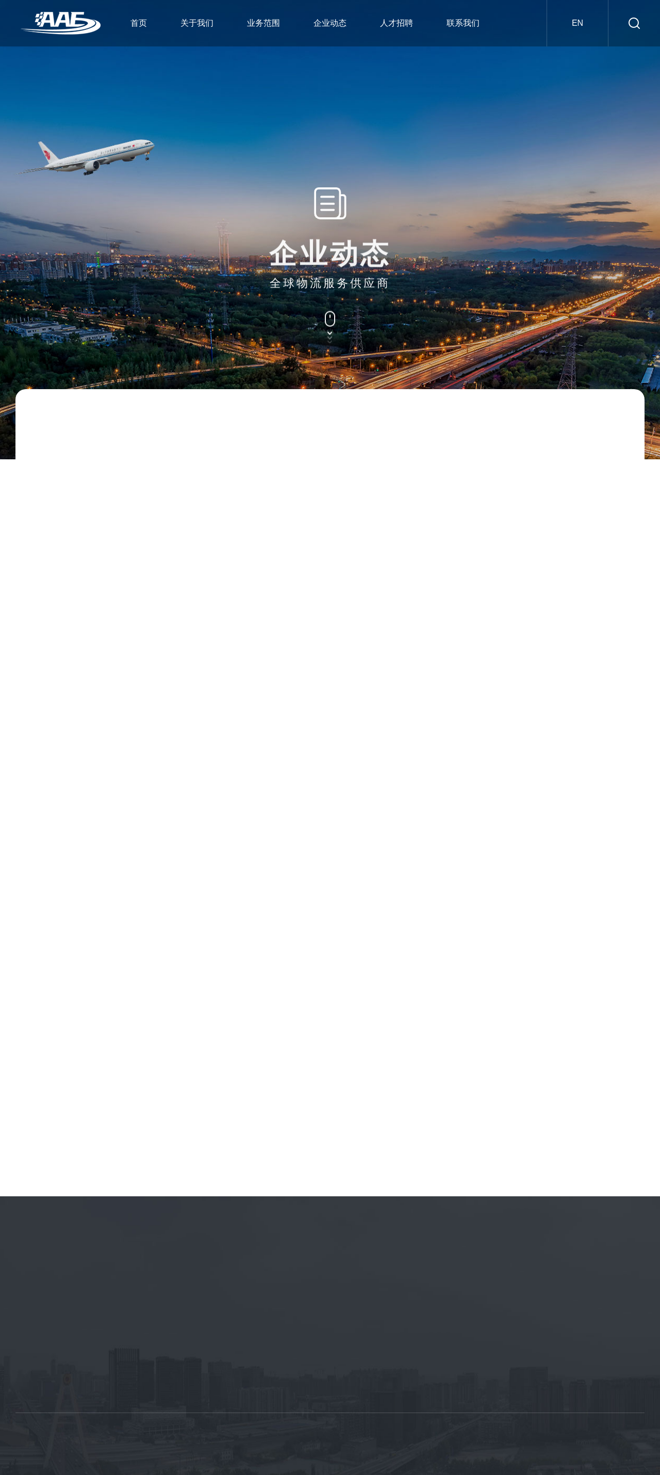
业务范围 (263, 23)
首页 (138, 23)
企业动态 (330, 23)
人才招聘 (396, 23)
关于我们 (196, 23)
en (577, 23)
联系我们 (463, 23)
